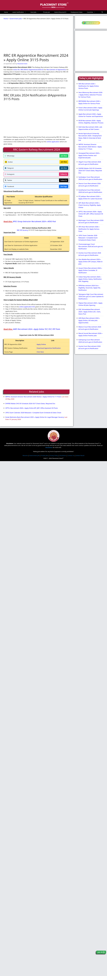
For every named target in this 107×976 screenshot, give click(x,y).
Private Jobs (44, 455)
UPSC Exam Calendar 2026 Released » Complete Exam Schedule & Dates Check (33, 413)
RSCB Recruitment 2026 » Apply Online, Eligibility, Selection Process (90, 122)
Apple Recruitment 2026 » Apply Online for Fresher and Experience (90, 115)
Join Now (64, 156)
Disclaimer (62, 455)
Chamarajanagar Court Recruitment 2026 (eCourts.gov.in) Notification (90, 246)
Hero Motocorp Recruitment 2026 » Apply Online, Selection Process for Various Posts (90, 94)
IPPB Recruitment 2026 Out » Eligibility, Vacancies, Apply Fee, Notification (89, 287)
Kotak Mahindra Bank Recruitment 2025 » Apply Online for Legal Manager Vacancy (34, 417)
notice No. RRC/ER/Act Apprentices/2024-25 (28, 70)
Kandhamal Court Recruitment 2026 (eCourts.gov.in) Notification (90, 191)
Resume (25, 455)
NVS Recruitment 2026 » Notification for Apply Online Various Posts (88, 86)
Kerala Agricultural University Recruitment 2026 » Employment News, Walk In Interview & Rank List (90, 136)
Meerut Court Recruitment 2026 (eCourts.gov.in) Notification (89, 328)
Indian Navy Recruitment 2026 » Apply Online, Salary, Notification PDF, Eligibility (90, 279)
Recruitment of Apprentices (56, 70)
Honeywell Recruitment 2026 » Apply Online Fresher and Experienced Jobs (89, 155)
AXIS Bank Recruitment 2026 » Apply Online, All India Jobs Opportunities (89, 320)
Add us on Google (91, 23)
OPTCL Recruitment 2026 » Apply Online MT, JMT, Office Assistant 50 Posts (31, 408)
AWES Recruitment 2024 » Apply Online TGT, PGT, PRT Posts (36, 329)
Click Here (40, 352)
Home (6, 12)
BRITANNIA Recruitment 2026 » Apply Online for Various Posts (89, 102)
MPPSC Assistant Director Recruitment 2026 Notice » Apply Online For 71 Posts (33, 397)
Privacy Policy (54, 455)
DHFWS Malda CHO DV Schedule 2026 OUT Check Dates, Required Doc (30, 403)
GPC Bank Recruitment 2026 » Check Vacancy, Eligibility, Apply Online (89, 205)
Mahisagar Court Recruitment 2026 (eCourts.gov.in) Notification (90, 221)
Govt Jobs (35, 12)
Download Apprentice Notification (49, 348)
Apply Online (41, 344)
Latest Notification (20, 12)
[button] (102, 12)
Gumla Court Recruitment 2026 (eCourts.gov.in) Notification (89, 347)
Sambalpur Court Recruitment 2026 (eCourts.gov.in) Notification (90, 178)
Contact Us (70, 455)
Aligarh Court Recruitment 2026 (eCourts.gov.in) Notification (89, 163)
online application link (27, 307)
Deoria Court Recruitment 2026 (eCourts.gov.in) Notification (89, 184)
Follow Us (63, 174)
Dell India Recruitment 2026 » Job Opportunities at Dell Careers (90, 128)
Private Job (46, 12)
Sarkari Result (80, 455)
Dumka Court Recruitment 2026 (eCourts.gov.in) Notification (89, 254)
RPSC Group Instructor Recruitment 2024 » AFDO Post (34, 221)
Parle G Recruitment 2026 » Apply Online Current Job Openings (90, 109)
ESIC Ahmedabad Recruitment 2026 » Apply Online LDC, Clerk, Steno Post (89, 311)
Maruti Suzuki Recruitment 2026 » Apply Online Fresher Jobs (90, 334)
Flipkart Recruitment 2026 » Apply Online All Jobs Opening (90, 304)
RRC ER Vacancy (22, 230)
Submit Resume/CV (60, 12)
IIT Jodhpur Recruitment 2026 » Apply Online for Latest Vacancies (90, 197)
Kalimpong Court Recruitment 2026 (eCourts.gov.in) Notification (90, 341)
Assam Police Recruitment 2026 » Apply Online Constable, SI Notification (90, 270)
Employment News (77, 12)
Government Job (34, 455)
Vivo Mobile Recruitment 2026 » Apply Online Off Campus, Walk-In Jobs (90, 261)
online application (53, 142)
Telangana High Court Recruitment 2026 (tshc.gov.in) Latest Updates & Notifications (90, 296)
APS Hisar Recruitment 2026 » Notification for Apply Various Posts (89, 229)
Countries (92, 12)
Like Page (63, 186)
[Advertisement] (16, 36)
